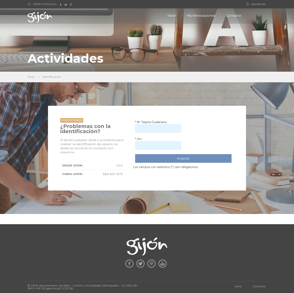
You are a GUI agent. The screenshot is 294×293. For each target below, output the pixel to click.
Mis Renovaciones (201, 16)
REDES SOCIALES (45, 4)
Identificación (51, 77)
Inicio (171, 16)
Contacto (233, 16)
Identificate (258, 4)
